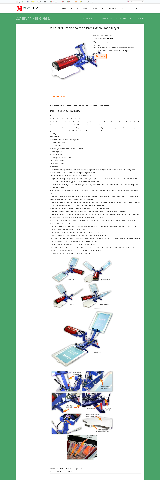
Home (64, 8)
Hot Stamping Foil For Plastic (67, 471)
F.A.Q (103, 8)
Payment (112, 8)
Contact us (133, 8)
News (95, 8)
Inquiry (122, 8)
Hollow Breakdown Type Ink (71, 468)
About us (74, 8)
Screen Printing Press (33, 18)
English (130, 1)
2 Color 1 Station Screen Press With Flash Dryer (112, 51)
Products (85, 8)
